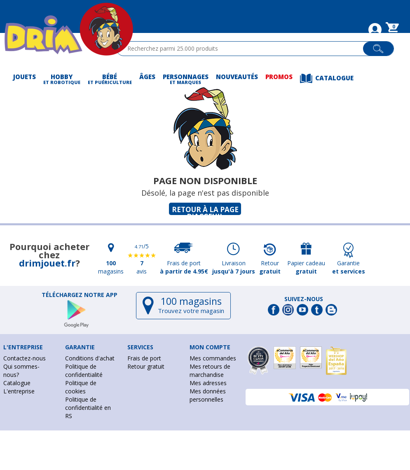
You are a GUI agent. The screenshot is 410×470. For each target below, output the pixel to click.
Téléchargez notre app (79, 295)
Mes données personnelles (208, 395)
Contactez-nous (24, 358)
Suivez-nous (303, 299)
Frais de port (144, 358)
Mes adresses (208, 383)
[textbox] (243, 49)
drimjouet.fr (47, 263)
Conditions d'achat (90, 358)
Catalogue (16, 383)
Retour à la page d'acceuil (205, 210)
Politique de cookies (80, 387)
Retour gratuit (145, 366)
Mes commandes (213, 358)
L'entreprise (19, 391)
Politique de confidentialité (84, 370)
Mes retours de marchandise (210, 370)
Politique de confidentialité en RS (88, 407)
